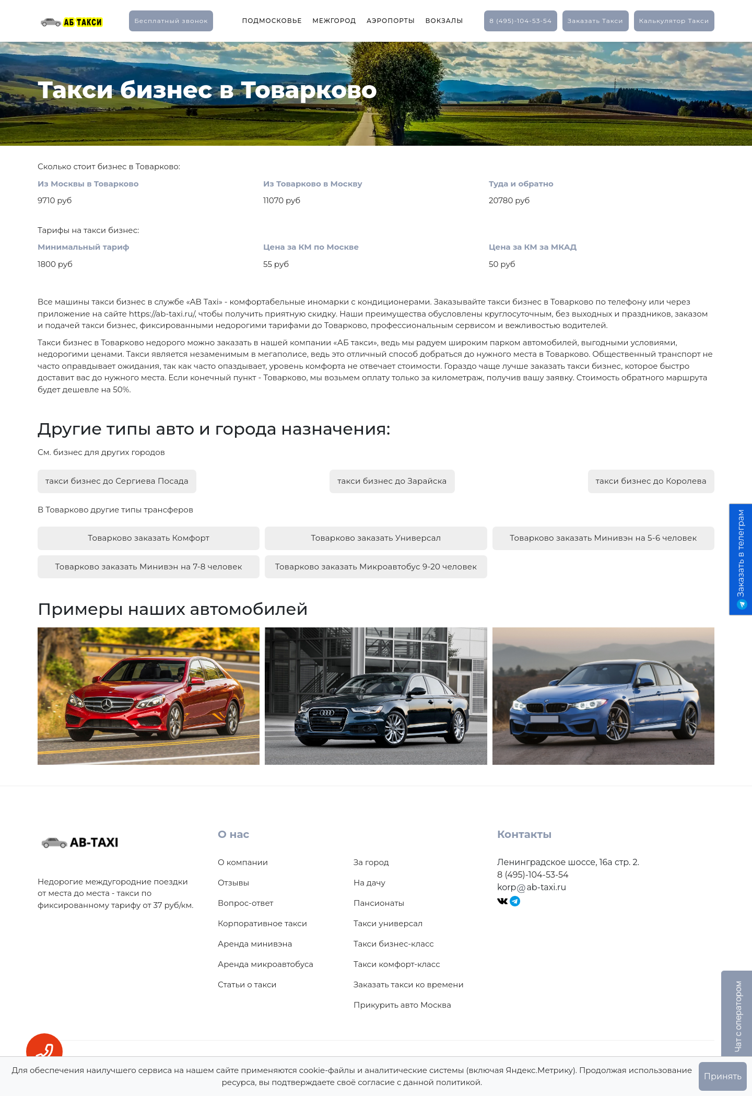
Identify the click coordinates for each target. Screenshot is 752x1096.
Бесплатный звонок (171, 21)
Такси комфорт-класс (397, 960)
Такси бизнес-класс (394, 940)
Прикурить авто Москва (402, 1001)
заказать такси (596, 21)
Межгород (334, 21)
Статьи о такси (247, 981)
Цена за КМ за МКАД (533, 247)
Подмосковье (272, 21)
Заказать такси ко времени (409, 981)
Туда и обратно (521, 184)
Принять (723, 1076)
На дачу (369, 879)
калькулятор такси (674, 21)
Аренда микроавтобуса (265, 960)
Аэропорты (391, 21)
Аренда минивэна (255, 940)
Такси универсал (388, 920)
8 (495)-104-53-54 (520, 21)
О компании (243, 859)
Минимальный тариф (84, 247)
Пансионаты (379, 899)
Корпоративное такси (262, 920)
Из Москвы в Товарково (88, 184)
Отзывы (233, 879)
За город (371, 859)
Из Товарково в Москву (312, 184)
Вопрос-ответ (245, 899)
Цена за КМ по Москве (311, 247)
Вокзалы (445, 21)
